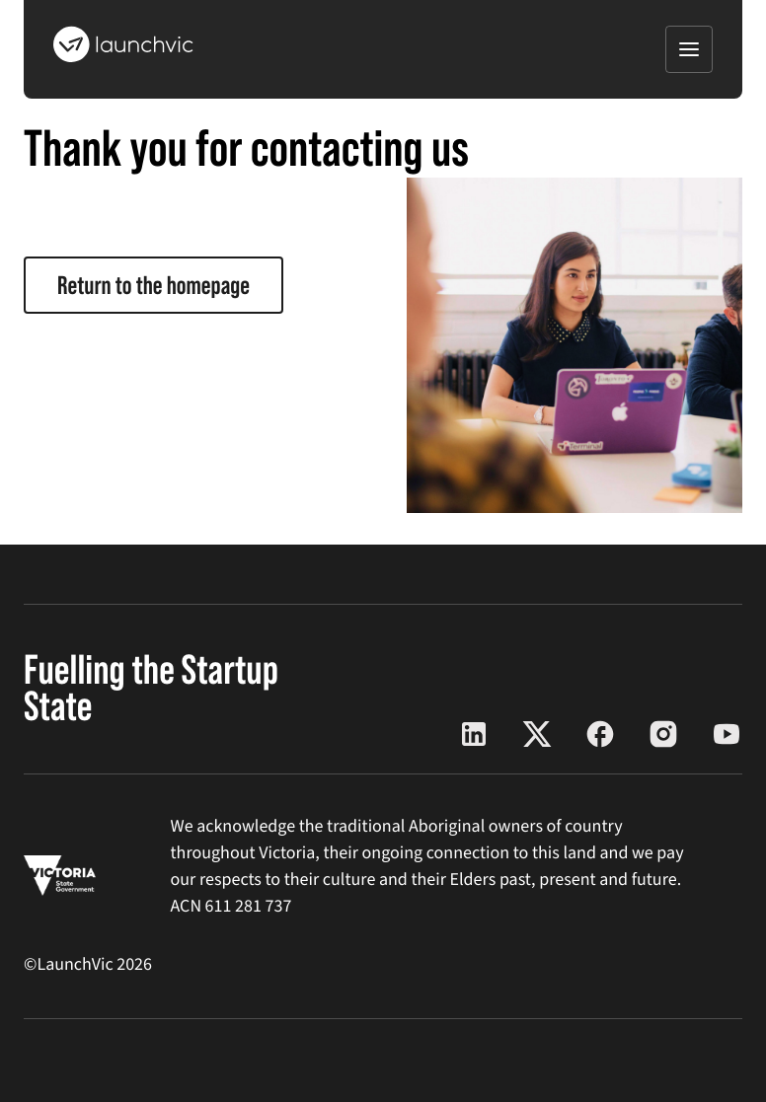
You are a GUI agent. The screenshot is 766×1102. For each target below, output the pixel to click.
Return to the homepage (153, 285)
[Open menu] (689, 49)
